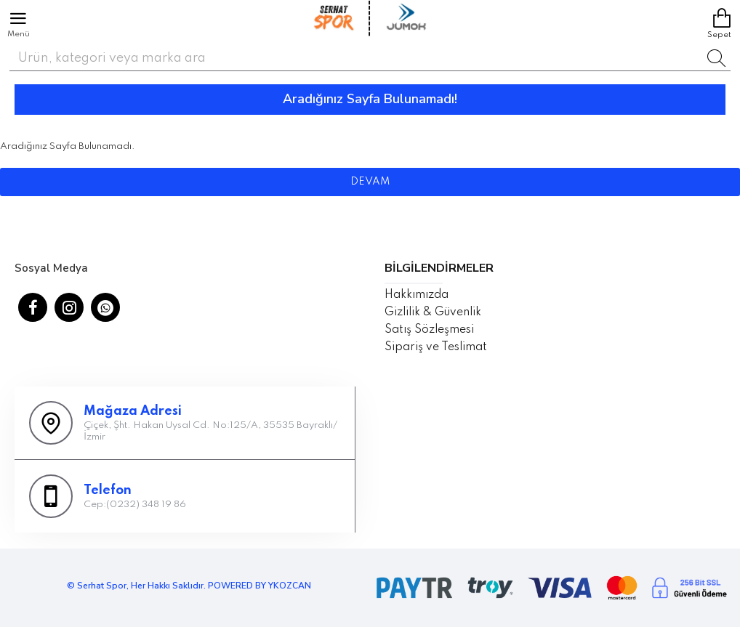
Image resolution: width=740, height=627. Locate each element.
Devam (370, 182)
